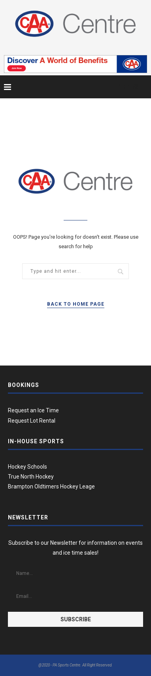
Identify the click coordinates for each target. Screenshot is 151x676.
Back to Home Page (75, 304)
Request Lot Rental (31, 420)
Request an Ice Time (33, 410)
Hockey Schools (27, 466)
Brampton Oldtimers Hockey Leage (51, 486)
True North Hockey (31, 476)
